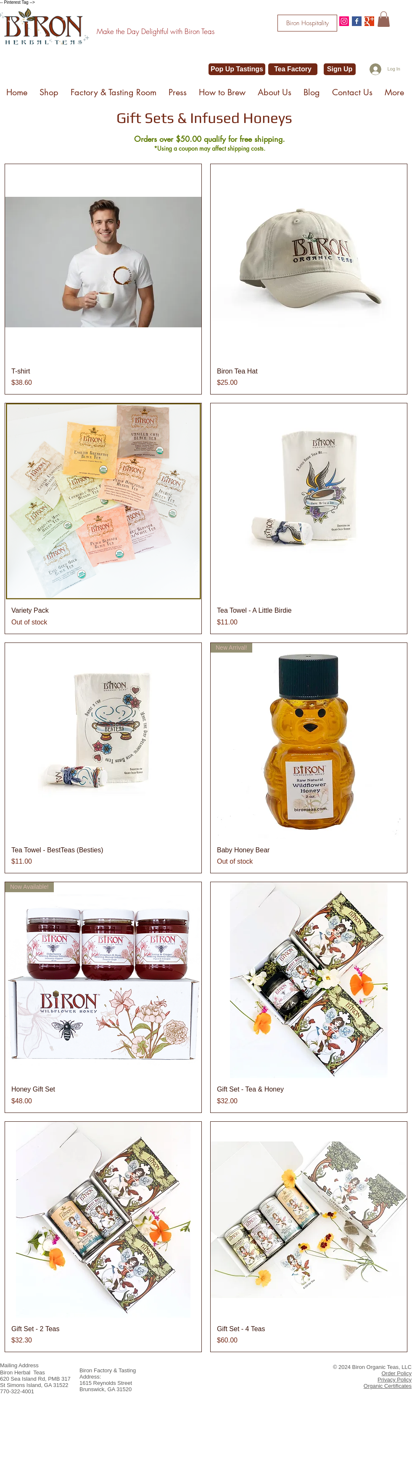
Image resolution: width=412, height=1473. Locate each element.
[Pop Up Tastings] (237, 69)
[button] (383, 19)
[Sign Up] (340, 69)
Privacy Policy (395, 1379)
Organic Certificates (388, 1386)
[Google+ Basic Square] (369, 21)
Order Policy (396, 1373)
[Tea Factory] (292, 69)
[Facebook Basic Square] (357, 21)
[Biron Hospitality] (307, 23)
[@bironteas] (344, 21)
